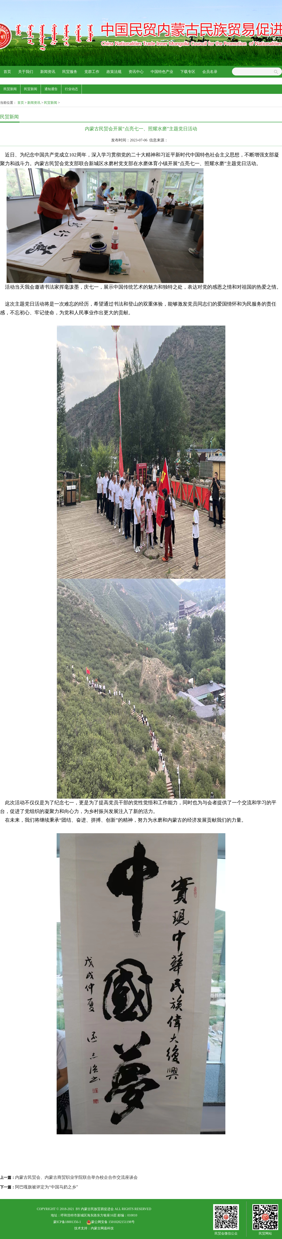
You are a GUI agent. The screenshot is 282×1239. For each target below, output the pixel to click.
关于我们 (25, 72)
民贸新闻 (10, 89)
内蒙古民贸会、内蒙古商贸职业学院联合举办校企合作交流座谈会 (76, 1177)
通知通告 (51, 89)
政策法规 (113, 72)
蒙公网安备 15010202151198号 (110, 1222)
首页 (7, 72)
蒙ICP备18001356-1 (67, 1222)
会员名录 (209, 72)
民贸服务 (69, 72)
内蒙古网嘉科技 (102, 1228)
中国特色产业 (162, 72)
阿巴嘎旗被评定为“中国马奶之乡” (46, 1187)
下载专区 (187, 72)
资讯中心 (136, 72)
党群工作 (91, 72)
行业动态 (71, 89)
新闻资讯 (47, 72)
